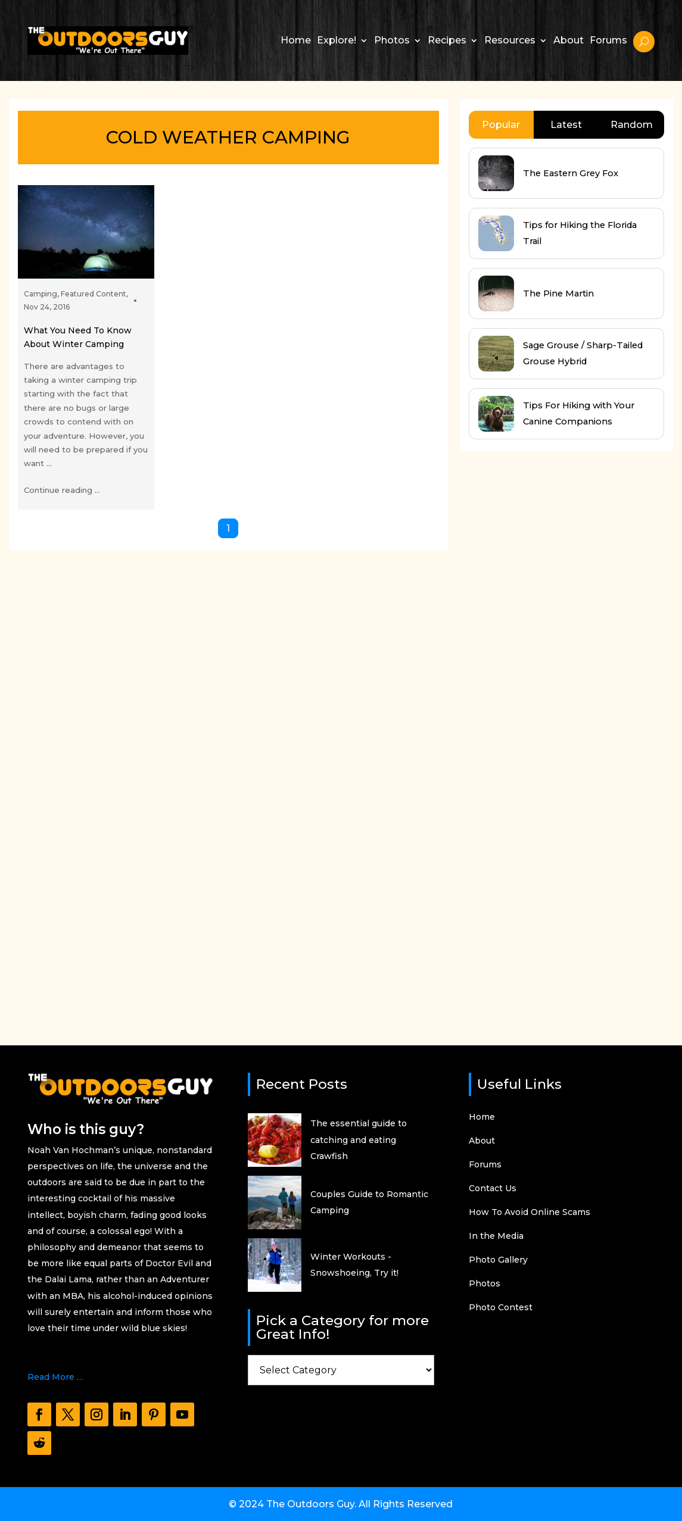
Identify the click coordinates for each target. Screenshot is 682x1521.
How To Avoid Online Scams (529, 1212)
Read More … (55, 1377)
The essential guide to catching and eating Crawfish (358, 1139)
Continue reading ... (62, 490)
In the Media (496, 1236)
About (568, 40)
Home (296, 40)
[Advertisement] (549, 737)
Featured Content (93, 293)
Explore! (336, 40)
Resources (509, 40)
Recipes (447, 40)
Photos (392, 40)
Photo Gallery (498, 1260)
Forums (608, 40)
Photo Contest (500, 1308)
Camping (40, 293)
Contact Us (492, 1189)
